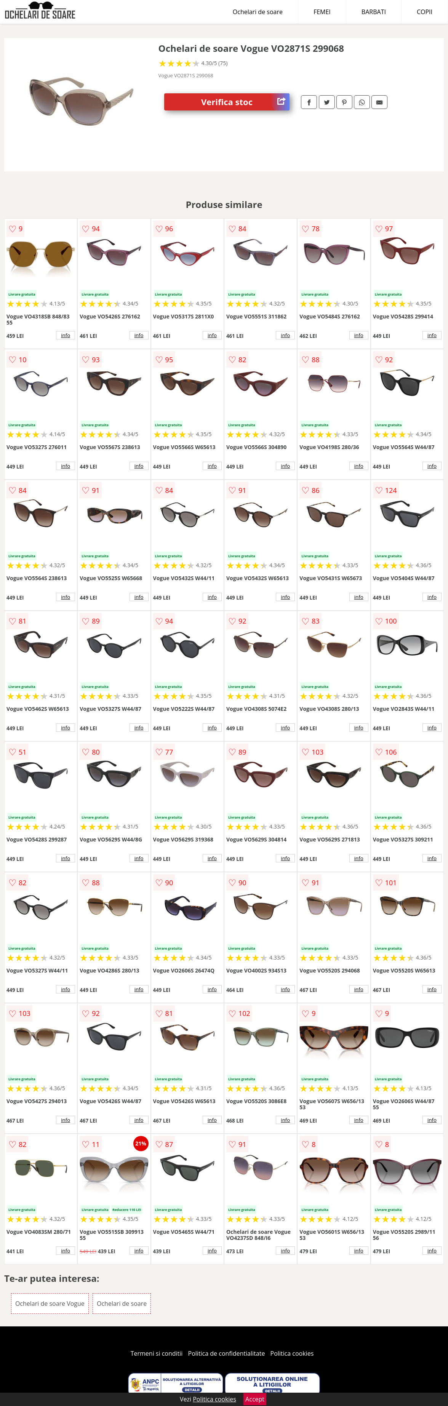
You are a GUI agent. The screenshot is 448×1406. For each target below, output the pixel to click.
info (65, 335)
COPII (424, 12)
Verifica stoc (245, 101)
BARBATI (374, 12)
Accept (254, 1399)
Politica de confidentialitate (226, 1353)
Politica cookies (292, 1353)
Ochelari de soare (258, 12)
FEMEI (322, 12)
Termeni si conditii (157, 1353)
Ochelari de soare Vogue (50, 1303)
